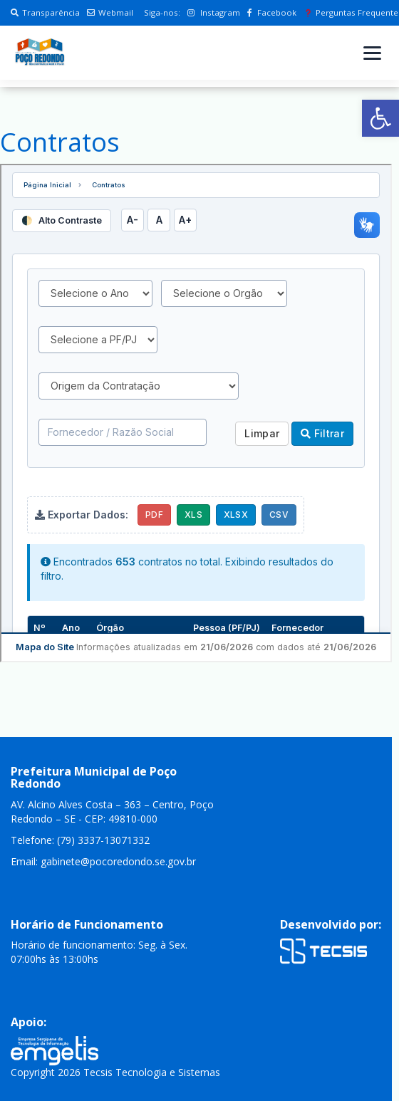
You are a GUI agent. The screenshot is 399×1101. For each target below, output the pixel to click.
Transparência (45, 12)
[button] (380, 118)
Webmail (110, 12)
